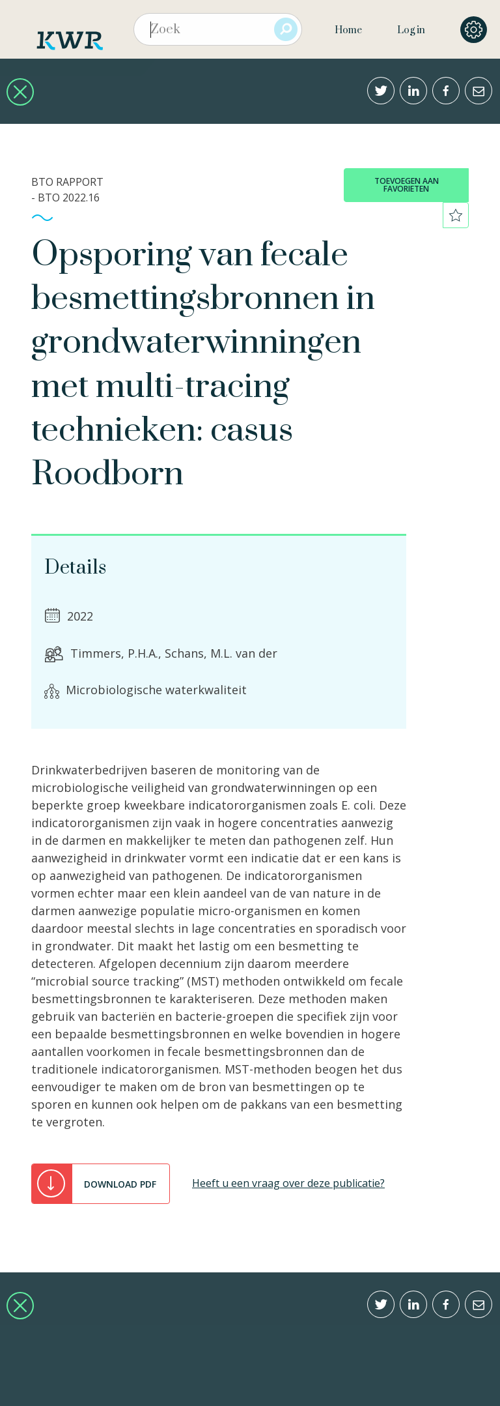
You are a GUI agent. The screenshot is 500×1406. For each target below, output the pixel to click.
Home (348, 30)
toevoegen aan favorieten (406, 184)
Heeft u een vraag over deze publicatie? (288, 1183)
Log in (411, 30)
